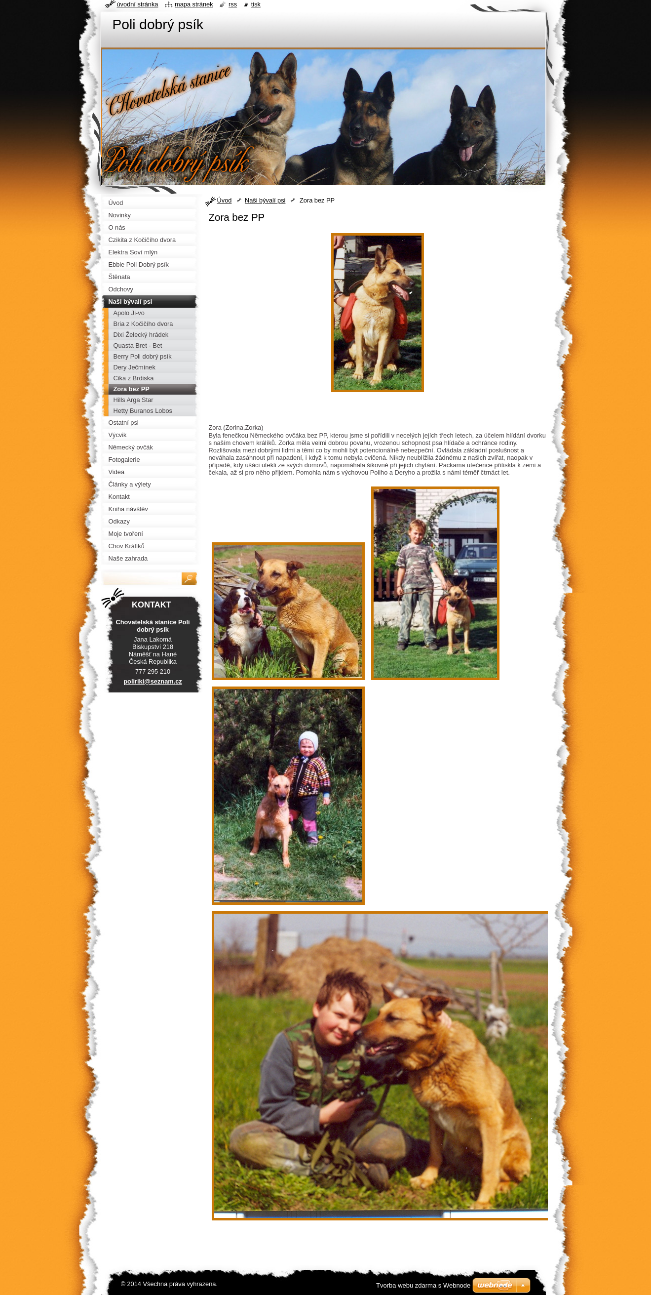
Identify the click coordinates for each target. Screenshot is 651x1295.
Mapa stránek (194, 4)
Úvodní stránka (137, 4)
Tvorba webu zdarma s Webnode (423, 1285)
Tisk (256, 4)
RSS (233, 4)
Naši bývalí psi (265, 200)
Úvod (224, 200)
